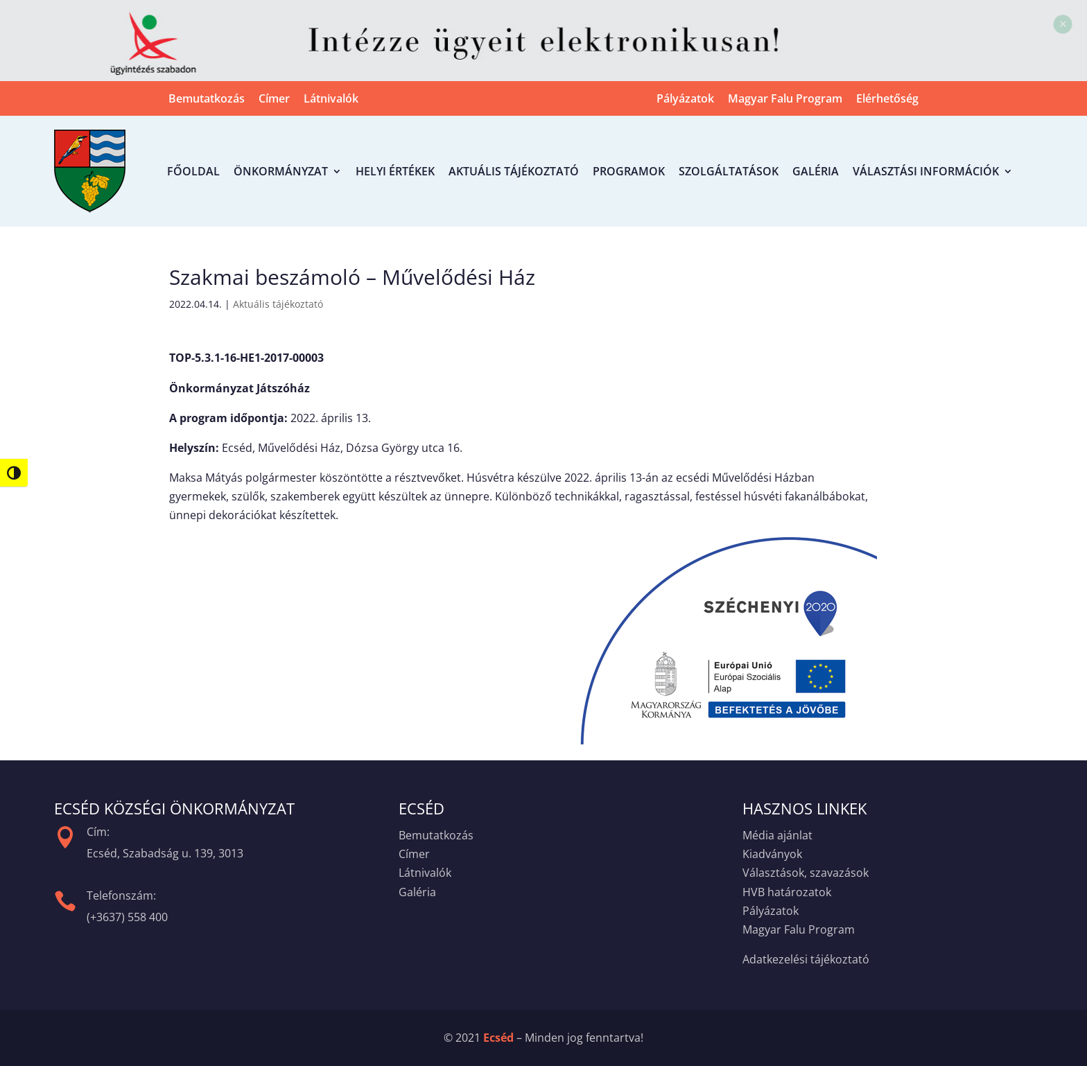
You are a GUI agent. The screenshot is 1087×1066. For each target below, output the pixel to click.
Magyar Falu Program (785, 100)
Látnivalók (331, 100)
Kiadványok (772, 854)
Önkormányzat (281, 171)
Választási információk (926, 171)
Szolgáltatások (729, 171)
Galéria (815, 171)
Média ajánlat (777, 835)
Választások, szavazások (805, 872)
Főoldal (193, 171)
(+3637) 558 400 (127, 917)
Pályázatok (685, 100)
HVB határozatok (786, 892)
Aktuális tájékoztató (514, 171)
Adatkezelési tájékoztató (805, 959)
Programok (629, 171)
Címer (274, 100)
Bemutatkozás (206, 100)
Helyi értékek (395, 171)
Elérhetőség (887, 100)
